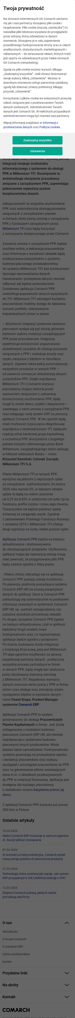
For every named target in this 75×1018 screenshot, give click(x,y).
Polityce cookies (49, 127)
